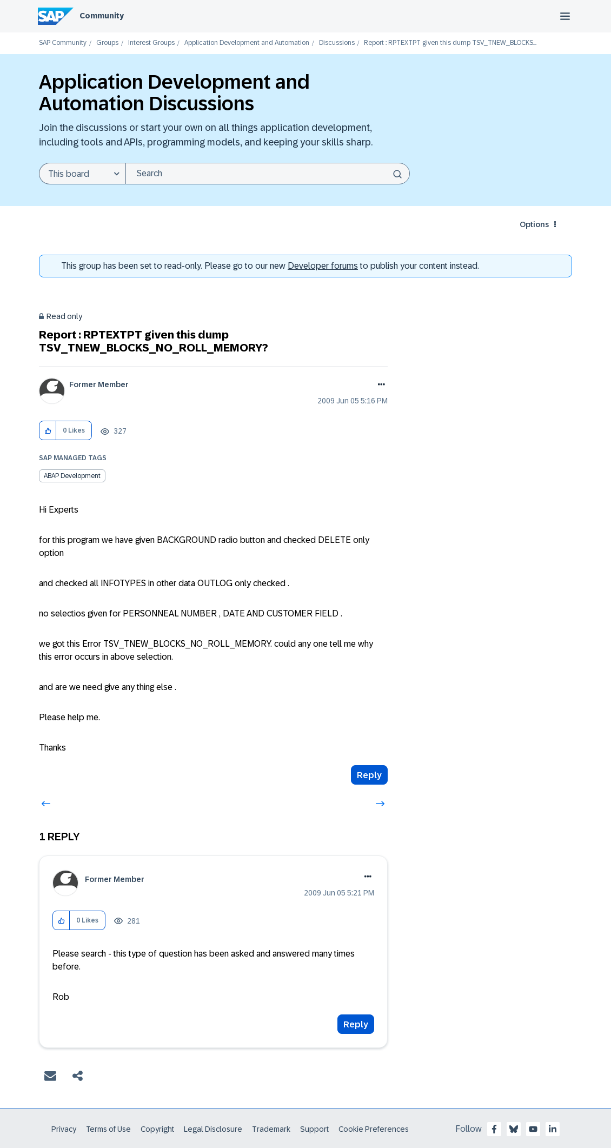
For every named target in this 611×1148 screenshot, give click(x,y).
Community (101, 15)
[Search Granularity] (82, 173)
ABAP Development (72, 476)
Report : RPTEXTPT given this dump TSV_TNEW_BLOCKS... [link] (450, 43)
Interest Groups (151, 43)
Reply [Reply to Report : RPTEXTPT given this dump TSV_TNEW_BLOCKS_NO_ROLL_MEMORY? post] (369, 775)
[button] (47, 430)
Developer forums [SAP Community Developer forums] (323, 265)
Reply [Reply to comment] (355, 1024)
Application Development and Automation (246, 43)
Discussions (337, 43)
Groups (107, 43)
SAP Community (63, 43)
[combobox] (267, 173)
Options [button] (534, 224)
